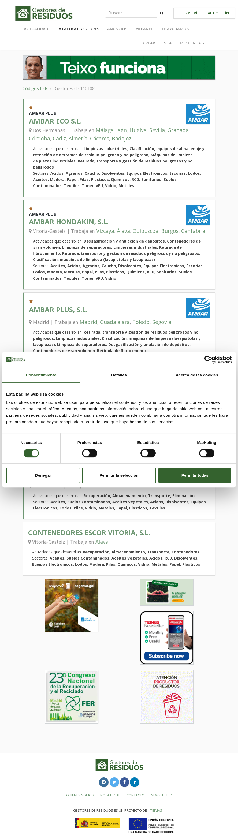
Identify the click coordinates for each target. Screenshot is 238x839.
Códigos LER (35, 88)
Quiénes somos (80, 795)
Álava (123, 230)
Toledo (141, 322)
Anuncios (117, 28)
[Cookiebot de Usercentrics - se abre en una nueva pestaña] (208, 360)
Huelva (138, 130)
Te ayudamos (175, 28)
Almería (78, 138)
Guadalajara (115, 322)
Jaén (121, 130)
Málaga (105, 130)
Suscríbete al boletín (204, 13)
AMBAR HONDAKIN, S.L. (69, 221)
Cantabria (193, 230)
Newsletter (161, 795)
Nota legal (110, 795)
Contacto (135, 795)
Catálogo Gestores (77, 28)
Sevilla (157, 130)
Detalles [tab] (119, 375)
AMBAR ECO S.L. (55, 121)
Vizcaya (105, 230)
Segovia (161, 322)
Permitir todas (195, 475)
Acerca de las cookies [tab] (197, 375)
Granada (178, 130)
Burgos (169, 230)
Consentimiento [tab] (41, 375)
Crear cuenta (157, 43)
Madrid (88, 322)
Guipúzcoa (145, 230)
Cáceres (99, 138)
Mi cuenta (192, 43)
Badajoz (121, 138)
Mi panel (144, 28)
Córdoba (39, 138)
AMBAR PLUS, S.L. (58, 309)
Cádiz (59, 138)
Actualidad (36, 28)
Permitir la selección (119, 475)
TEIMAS (156, 810)
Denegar (43, 475)
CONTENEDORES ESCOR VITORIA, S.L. (89, 532)
